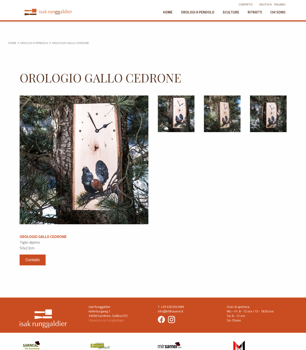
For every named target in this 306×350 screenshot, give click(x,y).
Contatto (33, 260)
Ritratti (255, 12)
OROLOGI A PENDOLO (34, 43)
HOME (12, 43)
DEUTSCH (265, 4)
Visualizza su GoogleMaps (106, 320)
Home (167, 12)
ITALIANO (279, 4)
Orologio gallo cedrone (70, 43)
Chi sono (277, 12)
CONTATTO (246, 4)
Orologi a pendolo (197, 12)
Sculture (231, 12)
